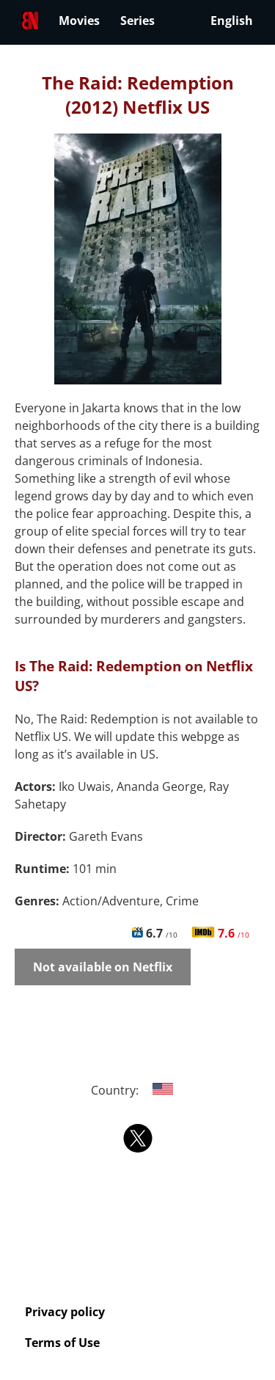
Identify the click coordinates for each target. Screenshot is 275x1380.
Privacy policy (65, 1312)
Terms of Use (62, 1343)
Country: (137, 1090)
